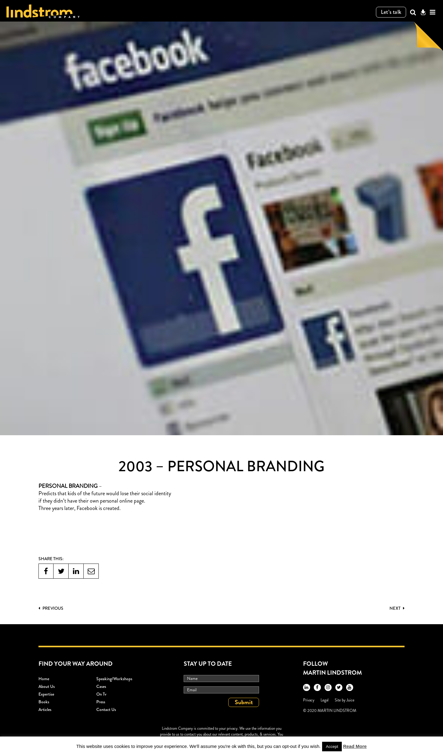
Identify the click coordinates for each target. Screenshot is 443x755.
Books (43, 702)
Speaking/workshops (114, 679)
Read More (355, 746)
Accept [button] (332, 746)
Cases (101, 686)
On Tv (101, 694)
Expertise (46, 694)
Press (100, 702)
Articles (44, 709)
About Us (46, 686)
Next (397, 608)
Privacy (308, 700)
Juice (350, 700)
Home (43, 679)
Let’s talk (391, 12)
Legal (325, 700)
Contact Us (106, 709)
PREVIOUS (50, 608)
